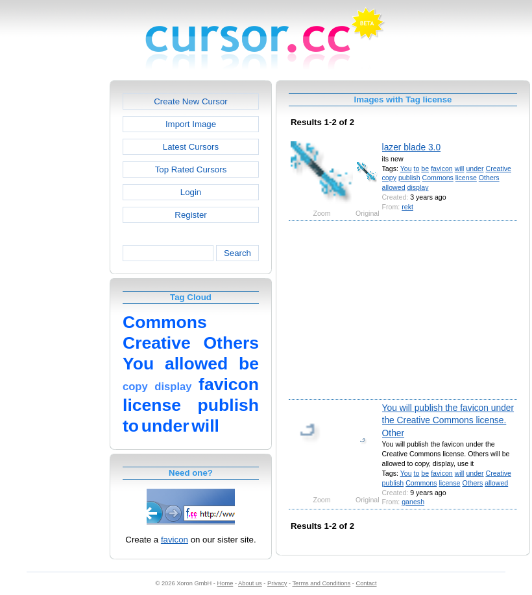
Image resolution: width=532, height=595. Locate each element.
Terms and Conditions (321, 583)
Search (237, 253)
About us (250, 583)
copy (389, 177)
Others (489, 177)
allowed (393, 187)
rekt (407, 207)
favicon (174, 539)
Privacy (277, 583)
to (417, 168)
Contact (366, 583)
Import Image (190, 124)
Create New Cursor (191, 101)
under (474, 168)
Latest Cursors (191, 147)
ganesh (413, 502)
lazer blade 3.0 (411, 147)
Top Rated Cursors (191, 169)
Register (190, 215)
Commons (437, 177)
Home (225, 583)
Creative (498, 168)
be (425, 168)
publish (409, 177)
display (418, 187)
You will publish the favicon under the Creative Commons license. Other (448, 420)
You (406, 168)
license (466, 177)
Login (190, 192)
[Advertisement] (54, 274)
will (460, 168)
